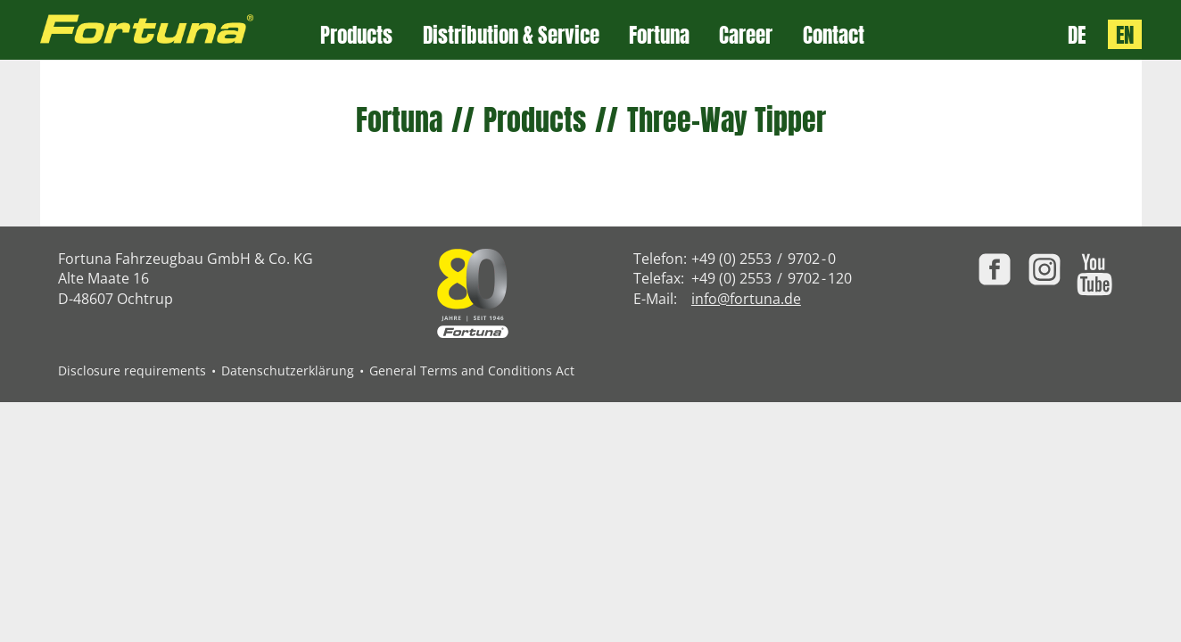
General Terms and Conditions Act (471, 370)
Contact (833, 35)
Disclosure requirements (132, 370)
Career (745, 35)
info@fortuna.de (746, 299)
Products (356, 35)
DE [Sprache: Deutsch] (1077, 34)
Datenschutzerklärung (287, 370)
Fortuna (659, 35)
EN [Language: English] (1125, 34)
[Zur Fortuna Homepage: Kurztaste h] (180, 29)
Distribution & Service (511, 35)
